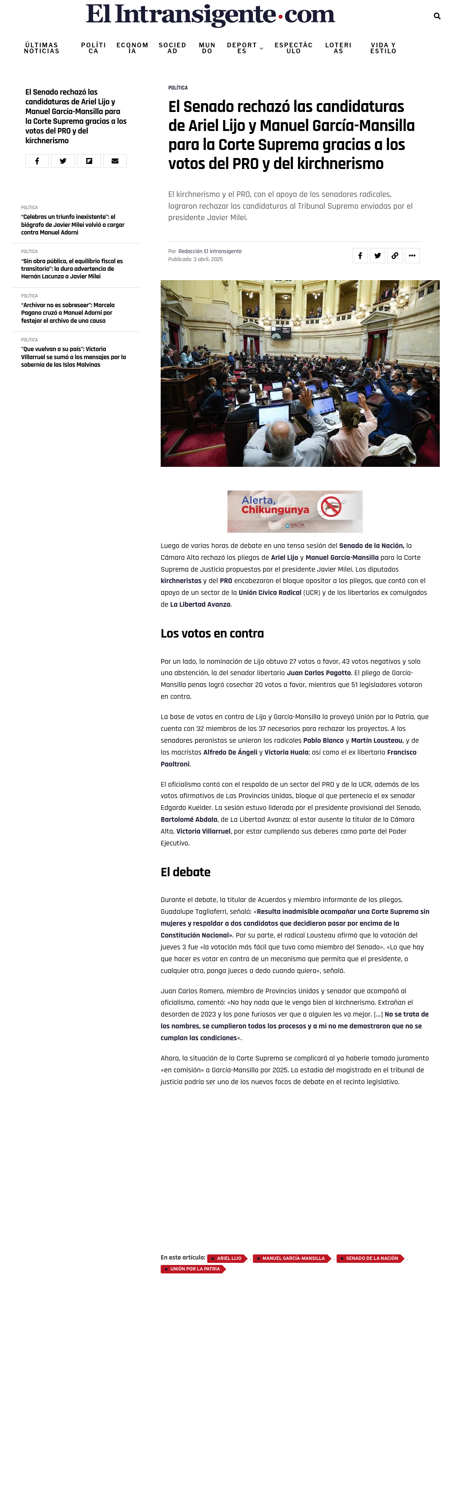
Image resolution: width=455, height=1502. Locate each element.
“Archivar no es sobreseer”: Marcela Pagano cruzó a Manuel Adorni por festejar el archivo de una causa (68, 313)
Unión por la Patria (195, 1269)
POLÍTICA (94, 48)
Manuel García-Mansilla (342, 557)
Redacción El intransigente (210, 251)
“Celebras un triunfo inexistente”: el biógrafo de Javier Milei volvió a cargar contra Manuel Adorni (72, 225)
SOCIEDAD (172, 48)
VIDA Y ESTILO (383, 48)
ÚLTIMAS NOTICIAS (42, 48)
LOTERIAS (338, 48)
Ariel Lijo (284, 557)
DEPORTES (242, 48)
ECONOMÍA (132, 48)
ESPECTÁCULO (293, 48)
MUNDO (207, 48)
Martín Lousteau (376, 740)
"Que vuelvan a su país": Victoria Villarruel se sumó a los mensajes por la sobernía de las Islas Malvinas (73, 357)
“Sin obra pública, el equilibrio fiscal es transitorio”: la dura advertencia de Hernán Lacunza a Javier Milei (72, 269)
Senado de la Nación (372, 1259)
